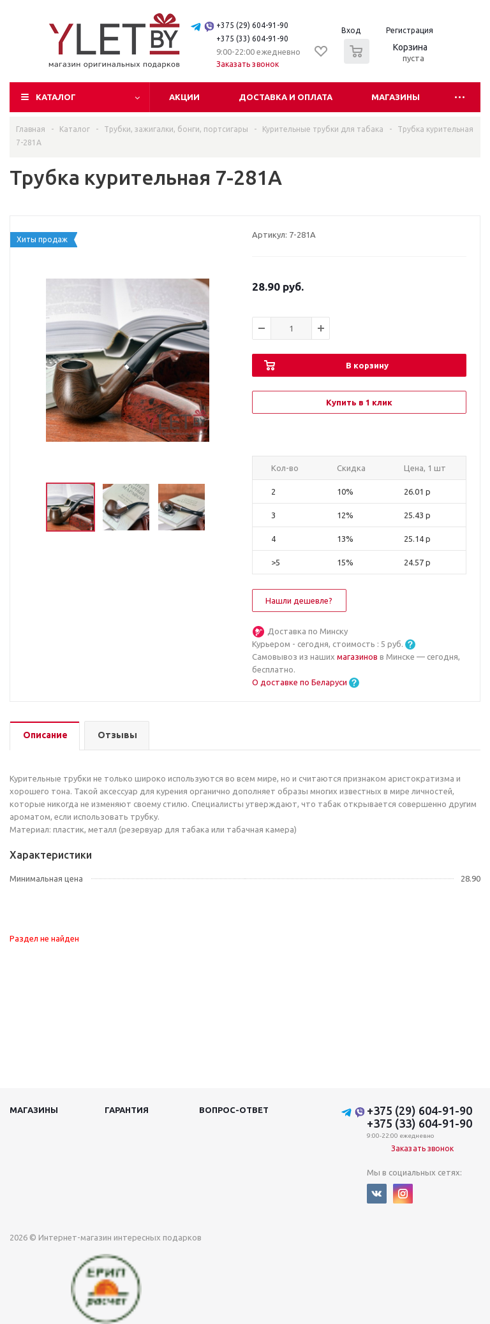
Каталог (56, 96)
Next (223, 507)
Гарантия (127, 1109)
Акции (184, 96)
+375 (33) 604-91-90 (252, 38)
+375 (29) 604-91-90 (252, 25)
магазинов (358, 656)
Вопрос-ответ (234, 1109)
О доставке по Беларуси (299, 682)
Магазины (395, 96)
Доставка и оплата (285, 96)
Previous (31, 507)
